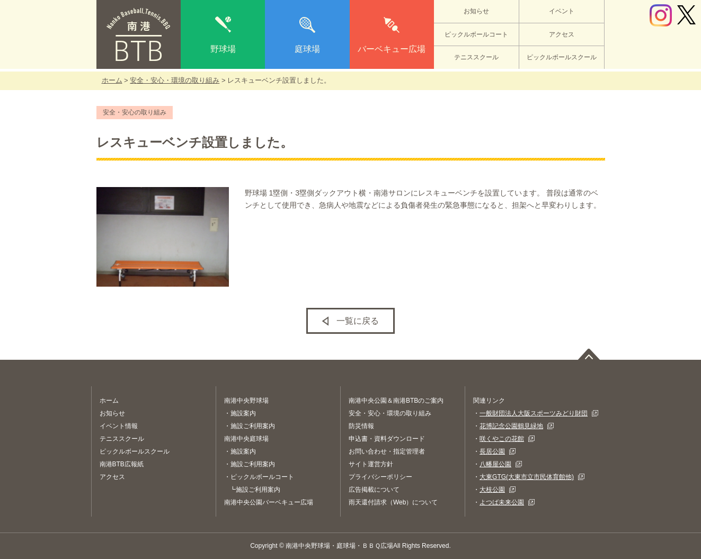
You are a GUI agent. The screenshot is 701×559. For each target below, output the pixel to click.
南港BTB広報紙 (122, 464)
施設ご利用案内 (252, 426)
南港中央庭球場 (246, 438)
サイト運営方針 (371, 464)
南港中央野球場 (246, 400)
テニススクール (476, 57)
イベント (561, 11)
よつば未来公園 (502, 502)
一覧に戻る (357, 320)
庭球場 (307, 49)
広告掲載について (374, 489)
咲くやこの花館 (502, 438)
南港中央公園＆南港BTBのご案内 (396, 400)
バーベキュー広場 (391, 49)
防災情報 (361, 426)
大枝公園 (492, 489)
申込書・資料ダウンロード (387, 438)
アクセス (561, 34)
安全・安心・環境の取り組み (174, 80)
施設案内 (243, 413)
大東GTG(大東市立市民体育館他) (527, 477)
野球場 (223, 49)
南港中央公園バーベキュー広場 (268, 502)
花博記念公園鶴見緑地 (511, 426)
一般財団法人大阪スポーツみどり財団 (534, 413)
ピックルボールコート (476, 34)
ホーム (112, 80)
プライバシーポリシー (380, 477)
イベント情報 (119, 426)
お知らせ (476, 11)
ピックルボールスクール (562, 57)
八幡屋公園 (495, 464)
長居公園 (492, 451)
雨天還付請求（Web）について (393, 502)
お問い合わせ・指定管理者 (387, 451)
